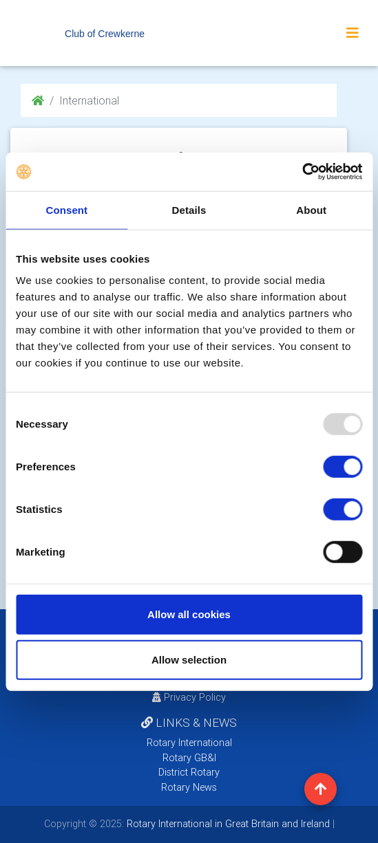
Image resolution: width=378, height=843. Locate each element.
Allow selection (189, 659)
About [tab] (311, 209)
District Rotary (189, 772)
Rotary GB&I (189, 758)
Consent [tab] (66, 209)
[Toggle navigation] (352, 33)
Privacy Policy (189, 697)
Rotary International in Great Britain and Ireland (227, 824)
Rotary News (189, 787)
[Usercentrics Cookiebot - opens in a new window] (302, 172)
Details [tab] (189, 209)
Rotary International (189, 742)
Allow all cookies (189, 614)
